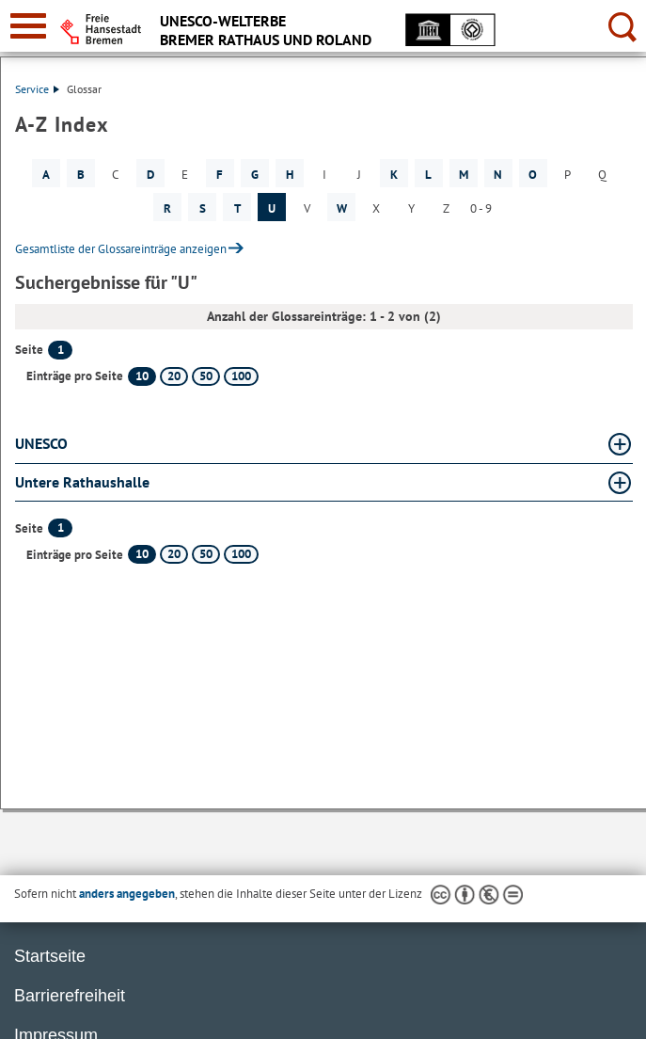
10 (142, 376)
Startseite (50, 956)
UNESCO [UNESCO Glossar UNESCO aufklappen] (41, 443)
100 (241, 376)
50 (206, 376)
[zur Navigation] (28, 26)
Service (37, 89)
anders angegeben (127, 894)
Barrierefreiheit (69, 995)
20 (174, 376)
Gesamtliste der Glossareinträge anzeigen (121, 249)
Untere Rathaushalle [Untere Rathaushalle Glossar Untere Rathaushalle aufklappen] (82, 481)
